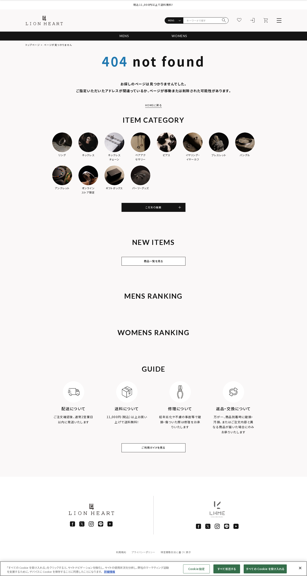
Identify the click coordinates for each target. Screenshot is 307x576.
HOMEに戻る (153, 105)
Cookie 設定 (196, 569)
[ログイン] (252, 20)
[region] (153, 568)
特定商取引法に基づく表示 (177, 558)
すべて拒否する (226, 569)
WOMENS (180, 36)
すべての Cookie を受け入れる (265, 569)
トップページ (33, 45)
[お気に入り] (239, 20)
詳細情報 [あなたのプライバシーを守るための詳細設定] (109, 572)
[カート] (266, 20)
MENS (123, 36)
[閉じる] (300, 568)
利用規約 (118, 558)
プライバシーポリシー (143, 558)
